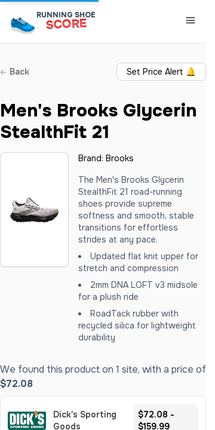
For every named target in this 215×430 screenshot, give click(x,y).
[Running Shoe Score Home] (23, 24)
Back (14, 71)
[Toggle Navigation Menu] (190, 20)
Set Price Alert (161, 71)
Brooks (120, 158)
